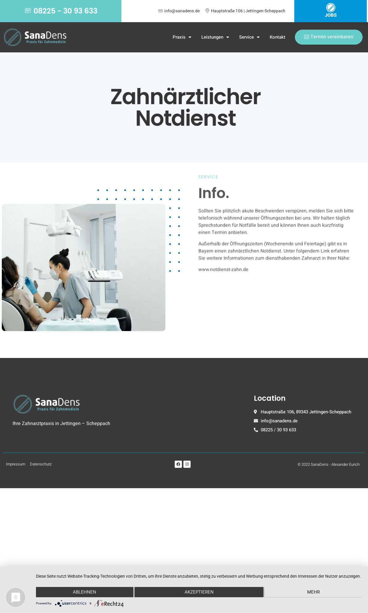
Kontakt (277, 37)
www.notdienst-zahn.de (223, 201)
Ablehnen (84, 592)
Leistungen (215, 37)
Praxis (182, 37)
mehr (313, 592)
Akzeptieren (199, 592)
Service (249, 37)
